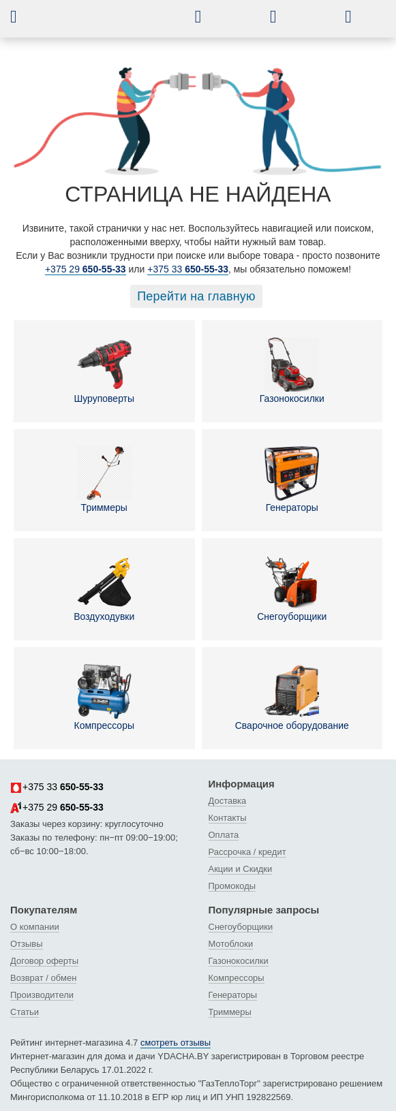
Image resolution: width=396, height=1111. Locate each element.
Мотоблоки (231, 944)
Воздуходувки (104, 588)
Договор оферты (44, 961)
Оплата (224, 835)
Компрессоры (104, 697)
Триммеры (104, 479)
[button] (23, 16)
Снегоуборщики (291, 588)
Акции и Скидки (241, 869)
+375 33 (187, 269)
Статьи (24, 1012)
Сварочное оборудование (292, 697)
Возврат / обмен (43, 978)
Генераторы (291, 479)
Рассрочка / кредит (247, 852)
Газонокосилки (292, 370)
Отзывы (26, 944)
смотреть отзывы (175, 1042)
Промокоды (232, 886)
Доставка (228, 801)
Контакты (228, 818)
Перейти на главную (196, 296)
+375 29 (85, 269)
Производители (42, 995)
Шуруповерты (104, 370)
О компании (34, 927)
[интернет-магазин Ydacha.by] (119, 22)
